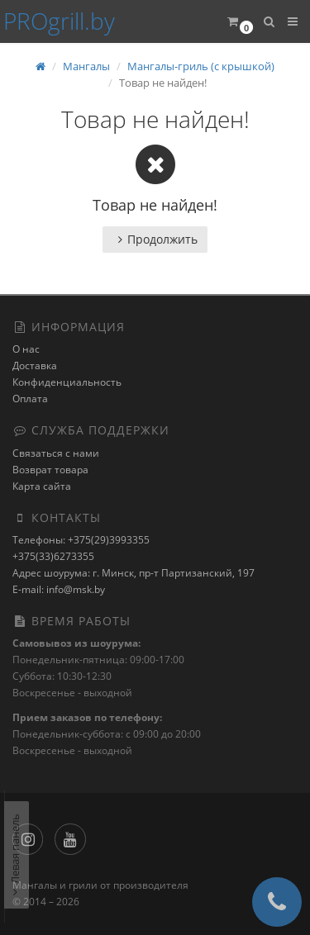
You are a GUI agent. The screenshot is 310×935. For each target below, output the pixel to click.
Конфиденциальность (67, 382)
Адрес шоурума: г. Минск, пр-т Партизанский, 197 (133, 573)
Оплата (30, 399)
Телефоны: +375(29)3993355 (81, 540)
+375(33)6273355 (53, 556)
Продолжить (155, 239)
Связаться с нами (55, 453)
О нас (26, 349)
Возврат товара (50, 470)
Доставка (34, 365)
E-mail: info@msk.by (58, 589)
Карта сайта (41, 486)
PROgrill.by (59, 20)
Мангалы (86, 66)
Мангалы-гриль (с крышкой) (200, 66)
